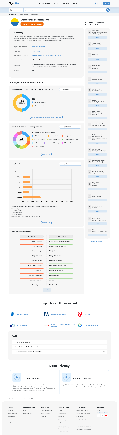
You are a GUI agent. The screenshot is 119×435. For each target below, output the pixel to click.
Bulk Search (79, 416)
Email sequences (12, 423)
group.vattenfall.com (38, 47)
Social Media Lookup (81, 420)
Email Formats (24, 14)
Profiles (75, 3)
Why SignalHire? (44, 3)
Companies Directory (46, 410)
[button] (89, 32)
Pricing (56, 3)
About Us (60, 410)
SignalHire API (11, 416)
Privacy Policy (62, 420)
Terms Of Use (62, 413)
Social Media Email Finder (83, 413)
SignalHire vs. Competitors (83, 429)
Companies (65, 3)
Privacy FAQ (61, 416)
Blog (24, 410)
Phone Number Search (82, 423)
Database (10, 410)
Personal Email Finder (82, 410)
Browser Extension (12, 413)
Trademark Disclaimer (64, 431)
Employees (34, 14)
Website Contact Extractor (83, 426)
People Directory (45, 413)
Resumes (43, 416)
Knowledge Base (27, 413)
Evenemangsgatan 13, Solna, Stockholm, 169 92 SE (47, 55)
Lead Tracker (11, 420)
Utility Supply (36, 51)
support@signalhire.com (104, 412)
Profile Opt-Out (62, 423)
